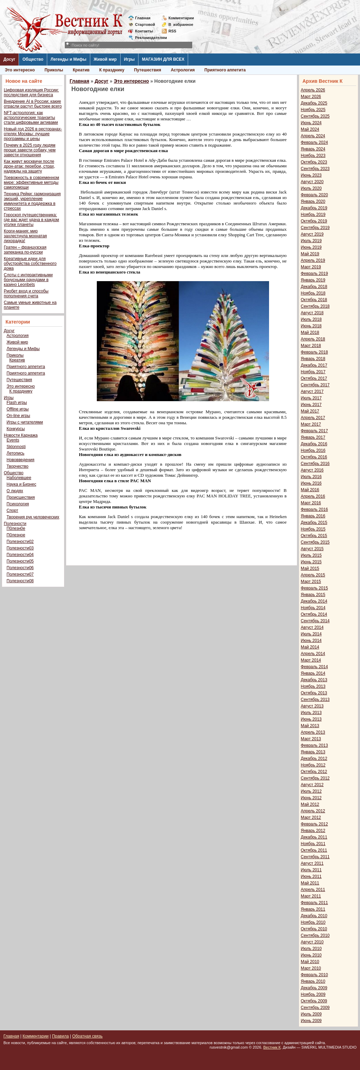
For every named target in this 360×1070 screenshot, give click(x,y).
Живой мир (105, 59)
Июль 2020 (311, 188)
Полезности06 (20, 567)
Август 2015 (312, 548)
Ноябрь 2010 (313, 922)
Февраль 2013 (314, 745)
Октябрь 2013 (314, 693)
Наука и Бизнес (21, 484)
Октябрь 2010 (314, 929)
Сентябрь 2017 (315, 385)
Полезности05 (20, 561)
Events (13, 440)
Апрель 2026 (313, 90)
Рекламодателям (148, 38)
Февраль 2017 (314, 430)
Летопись (15, 453)
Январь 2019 (313, 280)
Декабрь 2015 (314, 522)
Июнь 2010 (311, 955)
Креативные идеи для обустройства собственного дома (30, 263)
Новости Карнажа (21, 435)
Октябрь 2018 (314, 299)
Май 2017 (310, 411)
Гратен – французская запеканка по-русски (25, 250)
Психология (18, 504)
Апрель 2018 (313, 339)
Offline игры (18, 409)
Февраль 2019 (314, 273)
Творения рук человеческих (33, 517)
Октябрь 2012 (314, 771)
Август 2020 (312, 181)
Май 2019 (310, 253)
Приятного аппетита (225, 70)
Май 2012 (310, 804)
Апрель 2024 (313, 135)
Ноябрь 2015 (313, 529)
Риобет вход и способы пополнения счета (26, 293)
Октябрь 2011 (314, 850)
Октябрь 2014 (314, 614)
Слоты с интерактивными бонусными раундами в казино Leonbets (28, 280)
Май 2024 (310, 129)
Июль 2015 (311, 555)
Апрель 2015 (313, 575)
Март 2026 (311, 96)
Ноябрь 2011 (313, 843)
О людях (15, 490)
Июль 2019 (311, 240)
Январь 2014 (313, 673)
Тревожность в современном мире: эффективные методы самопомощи (31, 182)
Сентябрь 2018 (315, 306)
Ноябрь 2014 (313, 607)
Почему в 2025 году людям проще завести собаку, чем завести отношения (29, 150)
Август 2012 (312, 784)
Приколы (53, 70)
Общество (32, 59)
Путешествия (147, 70)
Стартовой (145, 24)
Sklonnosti (16, 446)
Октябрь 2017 (314, 378)
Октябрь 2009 (314, 1001)
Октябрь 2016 (314, 457)
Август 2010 (312, 942)
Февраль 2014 (314, 666)
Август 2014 (312, 627)
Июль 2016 (311, 476)
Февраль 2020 (314, 194)
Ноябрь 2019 (313, 214)
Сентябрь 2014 (315, 620)
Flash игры (17, 402)
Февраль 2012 (314, 824)
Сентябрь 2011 (315, 856)
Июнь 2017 (311, 404)
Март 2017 (311, 424)
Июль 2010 (311, 948)
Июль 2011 (311, 870)
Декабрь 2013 (314, 679)
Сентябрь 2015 (315, 542)
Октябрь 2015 (314, 535)
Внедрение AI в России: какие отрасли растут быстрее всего (33, 104)
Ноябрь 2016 (313, 450)
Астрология (183, 70)
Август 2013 (312, 706)
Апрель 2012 (313, 811)
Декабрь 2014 (314, 601)
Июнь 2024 (311, 122)
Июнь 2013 (311, 719)
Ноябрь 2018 (313, 293)
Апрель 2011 (313, 889)
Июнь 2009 (311, 1020)
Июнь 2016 (311, 483)
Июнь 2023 (311, 175)
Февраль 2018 (314, 352)
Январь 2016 (313, 516)
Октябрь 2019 (314, 221)
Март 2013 (311, 738)
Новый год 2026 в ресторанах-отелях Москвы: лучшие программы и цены (33, 134)
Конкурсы (16, 428)
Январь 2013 (313, 752)
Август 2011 (312, 863)
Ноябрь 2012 (313, 765)
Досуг (9, 59)
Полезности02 (20, 541)
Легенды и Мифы (68, 59)
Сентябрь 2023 (315, 168)
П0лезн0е (16, 528)
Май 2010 (310, 961)
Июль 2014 (311, 634)
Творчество (17, 466)
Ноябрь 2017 (313, 371)
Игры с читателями (25, 422)
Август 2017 (312, 391)
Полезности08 (20, 580)
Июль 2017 (311, 398)
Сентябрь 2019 (315, 227)
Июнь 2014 (311, 640)
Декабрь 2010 (314, 915)
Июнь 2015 (311, 561)
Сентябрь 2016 (315, 463)
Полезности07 (20, 574)
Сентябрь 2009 (315, 1007)
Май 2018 (310, 332)
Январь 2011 (313, 909)
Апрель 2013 (313, 732)
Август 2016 (312, 470)
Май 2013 (310, 725)
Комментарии (181, 18)
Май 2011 (310, 883)
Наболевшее (19, 477)
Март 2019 (311, 267)
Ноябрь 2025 (313, 109)
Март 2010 (311, 968)
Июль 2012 (311, 791)
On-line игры (18, 415)
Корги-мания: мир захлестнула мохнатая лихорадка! (25, 236)
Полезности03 (20, 548)
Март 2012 (311, 817)
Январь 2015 (313, 594)
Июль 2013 (311, 712)
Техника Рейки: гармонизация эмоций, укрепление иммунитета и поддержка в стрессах (32, 201)
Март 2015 (311, 581)
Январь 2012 (313, 830)
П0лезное (16, 535)
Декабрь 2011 (314, 837)
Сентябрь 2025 (315, 116)
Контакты (144, 31)
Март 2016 (311, 503)
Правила (60, 1036)
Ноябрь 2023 (313, 155)
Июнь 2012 (311, 797)
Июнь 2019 (311, 247)
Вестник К (272, 1047)
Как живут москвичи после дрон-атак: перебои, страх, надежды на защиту (29, 166)
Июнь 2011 (311, 876)
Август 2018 (312, 312)
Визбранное (180, 24)
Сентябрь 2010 (315, 935)
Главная (143, 18)
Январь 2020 (313, 201)
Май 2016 (310, 489)
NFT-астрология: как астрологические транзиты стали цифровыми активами (31, 117)
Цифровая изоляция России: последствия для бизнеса (31, 92)
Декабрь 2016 (314, 444)
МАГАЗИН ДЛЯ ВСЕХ (163, 59)
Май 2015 (310, 568)
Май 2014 (310, 647)
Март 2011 (311, 896)
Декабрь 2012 (314, 758)
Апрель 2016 (313, 496)
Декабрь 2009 (314, 987)
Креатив (81, 70)
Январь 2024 (313, 149)
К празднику (111, 70)
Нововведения (20, 459)
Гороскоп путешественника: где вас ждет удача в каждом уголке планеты (31, 219)
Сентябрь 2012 (315, 778)
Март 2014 (311, 660)
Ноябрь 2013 (313, 686)
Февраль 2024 (314, 142)
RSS (172, 31)
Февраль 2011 (314, 902)
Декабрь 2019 (314, 208)
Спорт (12, 510)
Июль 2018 (311, 319)
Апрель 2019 (313, 260)
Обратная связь (87, 1036)
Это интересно (20, 70)
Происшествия (21, 497)
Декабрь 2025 (314, 103)
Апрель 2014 (313, 653)
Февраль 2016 (314, 509)
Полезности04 (20, 554)
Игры (129, 59)
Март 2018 (311, 345)
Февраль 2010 (314, 974)
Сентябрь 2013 (315, 699)
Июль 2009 (311, 1014)
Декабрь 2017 (314, 365)
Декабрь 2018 (314, 286)
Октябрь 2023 (314, 162)
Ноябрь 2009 (313, 994)
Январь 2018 (313, 358)
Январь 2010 (313, 981)
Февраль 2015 (314, 588)
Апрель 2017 (313, 417)
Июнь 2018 (311, 326)
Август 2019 (312, 234)
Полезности (15, 523)
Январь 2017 (313, 437)
